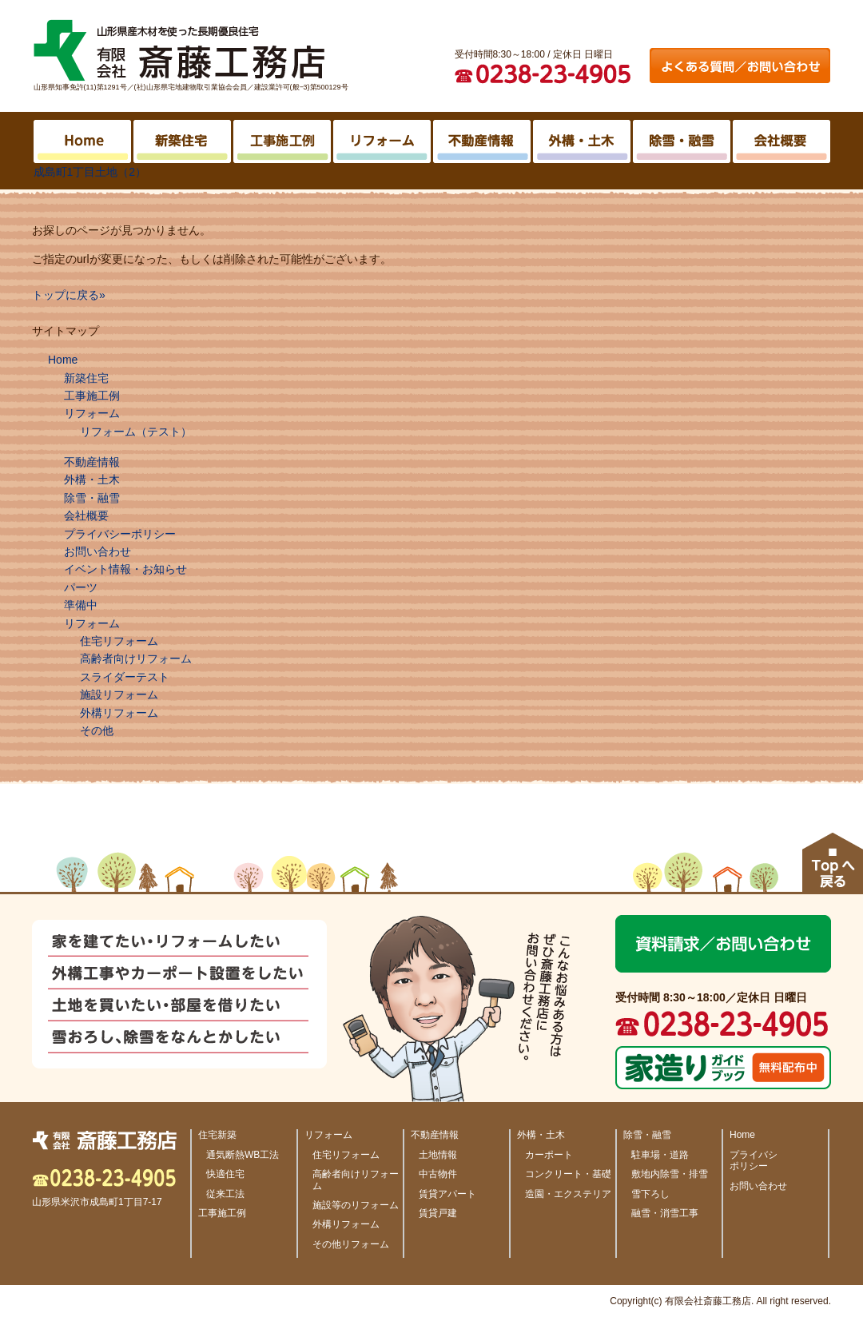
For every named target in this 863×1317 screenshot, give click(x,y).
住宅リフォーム (119, 641)
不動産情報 (92, 462)
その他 (96, 730)
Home (63, 359)
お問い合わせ (97, 551)
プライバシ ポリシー (753, 1160)
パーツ (80, 587)
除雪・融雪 (92, 497)
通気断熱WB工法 (242, 1154)
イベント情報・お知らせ (125, 569)
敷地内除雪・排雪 (669, 1174)
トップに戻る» (68, 294)
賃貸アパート (447, 1194)
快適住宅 (225, 1174)
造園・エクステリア (568, 1194)
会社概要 (86, 515)
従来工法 (225, 1194)
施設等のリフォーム (355, 1205)
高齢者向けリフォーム (136, 658)
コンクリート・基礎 (568, 1174)
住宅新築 (217, 1134)
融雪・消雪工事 (664, 1213)
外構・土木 (92, 479)
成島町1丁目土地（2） (90, 171)
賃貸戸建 (438, 1213)
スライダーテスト (124, 676)
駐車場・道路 (660, 1154)
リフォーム (92, 413)
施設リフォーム (119, 694)
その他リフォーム (350, 1244)
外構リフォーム (119, 712)
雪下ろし (650, 1194)
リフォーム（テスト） (136, 431)
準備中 (80, 605)
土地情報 (438, 1154)
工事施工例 (92, 395)
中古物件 (438, 1174)
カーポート (549, 1154)
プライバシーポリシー (120, 533)
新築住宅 (86, 378)
